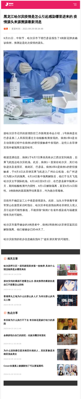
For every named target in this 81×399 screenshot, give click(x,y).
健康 (6, 29)
